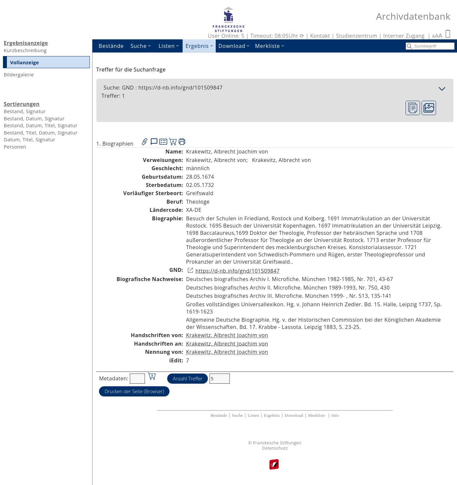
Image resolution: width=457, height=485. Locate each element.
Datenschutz (275, 448)
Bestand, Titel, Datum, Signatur (40, 132)
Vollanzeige (24, 62)
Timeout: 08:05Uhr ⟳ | (280, 35)
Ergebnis (201, 46)
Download (235, 46)
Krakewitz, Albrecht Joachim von (227, 335)
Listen (171, 46)
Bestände (111, 46)
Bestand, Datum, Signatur (34, 118)
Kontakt (320, 35)
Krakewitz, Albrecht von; (217, 160)
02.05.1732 (200, 185)
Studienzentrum (356, 35)
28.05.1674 (200, 176)
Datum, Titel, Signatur (29, 139)
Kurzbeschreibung (25, 50)
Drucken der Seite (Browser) (134, 391)
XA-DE (194, 209)
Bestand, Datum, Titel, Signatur (40, 125)
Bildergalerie (19, 74)
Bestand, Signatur (25, 111)
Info (335, 415)
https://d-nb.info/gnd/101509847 (237, 270)
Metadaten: (113, 378)
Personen (15, 146)
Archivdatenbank (413, 16)
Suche (142, 46)
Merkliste (271, 46)
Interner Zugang (404, 35)
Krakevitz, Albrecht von (281, 160)
